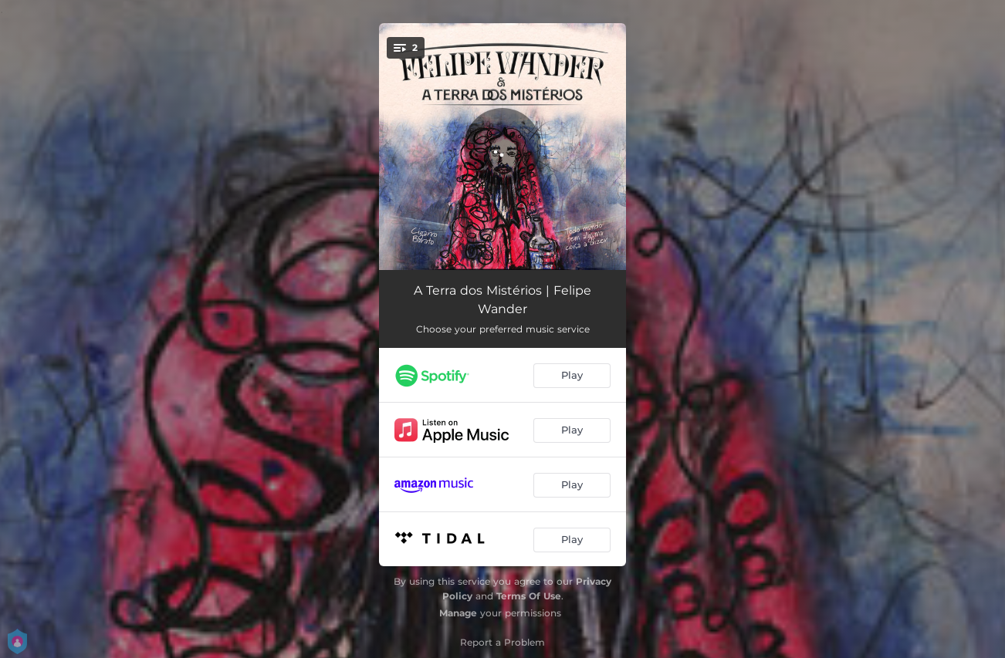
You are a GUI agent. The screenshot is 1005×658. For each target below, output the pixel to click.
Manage (458, 613)
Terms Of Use (528, 596)
